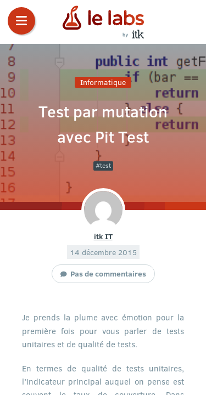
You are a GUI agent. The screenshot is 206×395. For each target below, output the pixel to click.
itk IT (103, 236)
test (105, 165)
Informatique (103, 82)
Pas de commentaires (108, 273)
